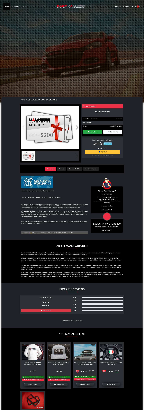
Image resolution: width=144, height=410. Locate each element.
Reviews (61, 169)
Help (118, 6)
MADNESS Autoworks (115, 126)
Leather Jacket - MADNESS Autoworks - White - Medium (32, 363)
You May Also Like (75, 169)
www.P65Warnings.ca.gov (65, 232)
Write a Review (46, 310)
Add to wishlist (112, 132)
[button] (77, 127)
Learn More (107, 144)
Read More (107, 230)
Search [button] (126, 6)
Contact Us (24, 6)
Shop (6, 6)
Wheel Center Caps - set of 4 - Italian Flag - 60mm (111, 363)
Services (15, 6)
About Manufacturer (91, 169)
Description (50, 169)
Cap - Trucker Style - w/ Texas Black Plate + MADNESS (59, 363)
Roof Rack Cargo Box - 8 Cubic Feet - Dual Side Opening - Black (85, 363)
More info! (119, 119)
